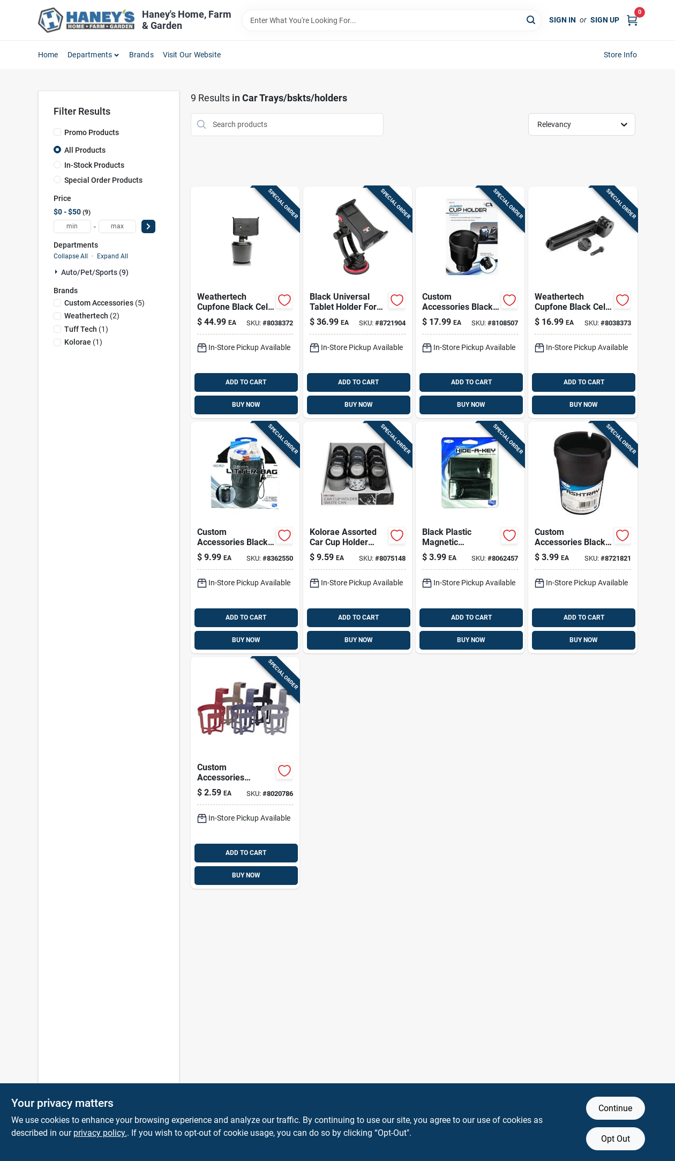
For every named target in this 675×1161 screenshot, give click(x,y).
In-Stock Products (94, 165)
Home (48, 54)
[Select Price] (148, 226)
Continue (615, 1108)
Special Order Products (103, 180)
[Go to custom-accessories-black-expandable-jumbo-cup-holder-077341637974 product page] (470, 302)
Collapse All (71, 256)
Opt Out (615, 1139)
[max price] (117, 226)
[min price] (72, 226)
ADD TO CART (246, 382)
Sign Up (604, 20)
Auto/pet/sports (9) (95, 272)
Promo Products (91, 132)
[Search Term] (392, 20)
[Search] (531, 19)
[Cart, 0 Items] (632, 20)
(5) (104, 303)
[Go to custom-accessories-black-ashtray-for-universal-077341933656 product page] (582, 537)
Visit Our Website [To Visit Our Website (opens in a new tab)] (192, 54)
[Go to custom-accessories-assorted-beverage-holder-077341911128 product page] (245, 773)
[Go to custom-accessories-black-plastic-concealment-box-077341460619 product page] (470, 537)
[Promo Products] (57, 132)
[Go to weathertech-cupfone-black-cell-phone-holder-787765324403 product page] (245, 302)
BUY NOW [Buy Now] (246, 404)
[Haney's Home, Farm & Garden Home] (86, 20)
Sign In (562, 20)
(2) (91, 315)
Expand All (112, 256)
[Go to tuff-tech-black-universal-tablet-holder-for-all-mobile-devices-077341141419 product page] (357, 302)
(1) (86, 329)
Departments (90, 54)
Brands (141, 54)
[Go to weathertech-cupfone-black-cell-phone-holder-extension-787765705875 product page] (582, 302)
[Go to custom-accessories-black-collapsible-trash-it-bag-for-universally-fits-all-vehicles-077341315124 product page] (245, 537)
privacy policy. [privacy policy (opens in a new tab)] (100, 1133)
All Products (85, 150)
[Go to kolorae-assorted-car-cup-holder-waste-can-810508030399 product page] (357, 537)
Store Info (621, 54)
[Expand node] (57, 272)
